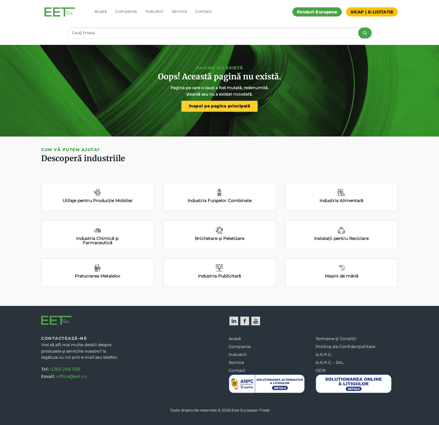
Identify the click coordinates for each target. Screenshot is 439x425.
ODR (320, 370)
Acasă (101, 11)
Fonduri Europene (317, 11)
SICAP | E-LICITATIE (372, 11)
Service (179, 11)
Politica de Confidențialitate (345, 346)
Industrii (154, 11)
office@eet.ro (71, 376)
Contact (203, 11)
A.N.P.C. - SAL (330, 362)
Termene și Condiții (336, 338)
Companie (126, 11)
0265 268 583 (65, 369)
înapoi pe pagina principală (219, 106)
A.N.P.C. (324, 354)
